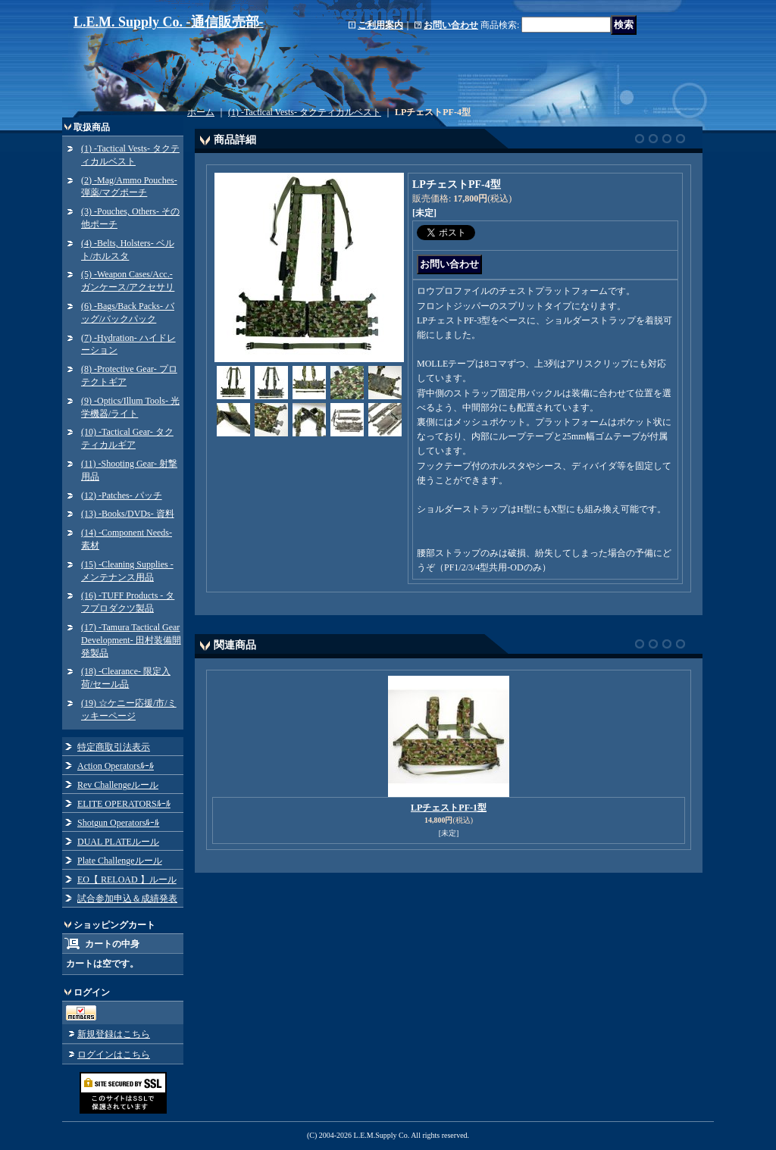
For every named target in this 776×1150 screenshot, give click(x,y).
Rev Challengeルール (117, 785)
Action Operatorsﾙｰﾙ (115, 766)
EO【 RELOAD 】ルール (127, 879)
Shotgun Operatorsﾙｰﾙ (118, 822)
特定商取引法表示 (113, 747)
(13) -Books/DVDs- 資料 (127, 513)
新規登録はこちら (113, 1034)
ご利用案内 (380, 25)
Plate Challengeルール (119, 860)
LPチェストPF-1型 (449, 807)
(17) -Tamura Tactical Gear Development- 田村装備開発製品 (131, 640)
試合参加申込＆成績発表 (127, 898)
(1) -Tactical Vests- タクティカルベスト (304, 112)
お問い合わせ (451, 25)
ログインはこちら (113, 1054)
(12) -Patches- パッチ (121, 495)
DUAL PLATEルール (118, 841)
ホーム (200, 112)
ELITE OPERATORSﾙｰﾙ (124, 803)
